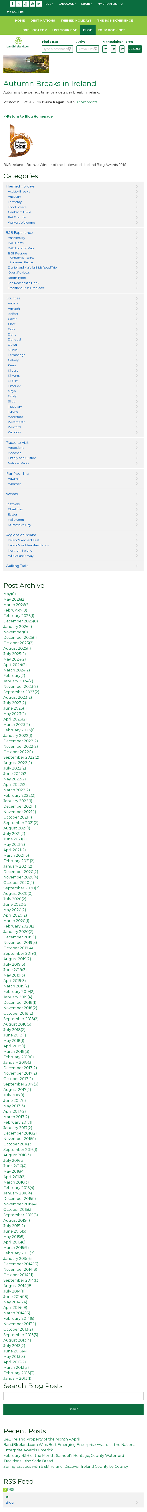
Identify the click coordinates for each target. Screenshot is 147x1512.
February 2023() (19, 730)
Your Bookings (111, 30)
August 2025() (17, 648)
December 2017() (20, 1068)
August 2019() (17, 959)
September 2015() (20, 1215)
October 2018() (18, 1013)
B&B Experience (19, 233)
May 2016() (14, 1171)
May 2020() (14, 910)
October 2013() (18, 1329)
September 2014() (21, 1280)
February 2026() (18, 616)
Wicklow (14, 432)
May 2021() (14, 844)
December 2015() (19, 1198)
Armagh (14, 308)
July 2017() (13, 1095)
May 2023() (14, 714)
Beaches (14, 453)
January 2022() (17, 735)
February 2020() (19, 926)
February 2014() (18, 1318)
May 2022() (14, 779)
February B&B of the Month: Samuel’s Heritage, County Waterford (63, 1455)
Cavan (12, 319)
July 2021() (14, 833)
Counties (13, 298)
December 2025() (20, 621)
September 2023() (21, 692)
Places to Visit (17, 443)
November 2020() (20, 877)
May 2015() (14, 1237)
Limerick (14, 386)
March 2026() (16, 605)
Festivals (13, 504)
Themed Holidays (76, 20)
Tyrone (13, 411)
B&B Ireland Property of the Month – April (41, 1439)
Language (67, 3)
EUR (49, 3)
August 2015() (16, 1220)
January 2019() (17, 997)
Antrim (13, 303)
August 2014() (18, 1286)
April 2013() (14, 1362)
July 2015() (14, 1226)
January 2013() (17, 1378)
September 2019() (20, 953)
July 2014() (14, 1291)
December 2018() (19, 1002)
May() (9, 594)
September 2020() (21, 888)
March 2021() (16, 855)
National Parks (18, 463)
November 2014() (20, 1269)
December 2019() (19, 937)
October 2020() (18, 883)
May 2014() (15, 1302)
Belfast (13, 314)
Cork (11, 329)
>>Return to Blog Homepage (28, 116)
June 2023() (15, 708)
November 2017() (20, 1073)
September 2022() (21, 757)
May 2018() (13, 1040)
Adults (113, 41)
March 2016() (16, 1182)
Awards (12, 494)
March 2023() (16, 725)
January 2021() (17, 866)
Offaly (12, 396)
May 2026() (14, 599)
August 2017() (17, 1090)
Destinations (42, 20)
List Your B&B (64, 30)
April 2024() (15, 665)
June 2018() (14, 1035)
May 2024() (14, 659)
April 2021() (14, 850)
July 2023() (14, 703)
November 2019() (20, 942)
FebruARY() (15, 610)
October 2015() (18, 1209)
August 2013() (17, 1340)
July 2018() (14, 1030)
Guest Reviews (19, 272)
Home (20, 20)
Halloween (16, 519)
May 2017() (14, 1106)
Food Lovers (17, 207)
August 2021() (16, 828)
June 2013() (15, 1351)
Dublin (13, 350)
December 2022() (20, 741)
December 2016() (20, 1133)
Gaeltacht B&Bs (19, 212)
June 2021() (15, 839)
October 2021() (17, 817)
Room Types (17, 277)
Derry (12, 334)
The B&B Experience (115, 20)
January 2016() (17, 1193)
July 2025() (14, 654)
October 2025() (18, 643)
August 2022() (17, 763)
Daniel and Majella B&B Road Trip (32, 267)
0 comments (86, 102)
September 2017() (20, 1084)
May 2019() (14, 975)
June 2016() (15, 1166)
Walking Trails (17, 566)
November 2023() (20, 686)
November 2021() (19, 812)
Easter (12, 514)
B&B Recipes (17, 253)
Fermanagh (16, 355)
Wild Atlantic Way (20, 555)
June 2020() (15, 904)
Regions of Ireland (21, 535)
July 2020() (14, 899)
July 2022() (14, 768)
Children (121, 41)
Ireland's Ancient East (23, 540)
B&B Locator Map (21, 248)
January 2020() (18, 932)
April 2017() (14, 1111)
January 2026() (17, 626)
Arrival (81, 41)
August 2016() (17, 1155)
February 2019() (19, 991)
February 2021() (19, 861)
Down (12, 344)
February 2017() (18, 1122)
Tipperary (15, 406)
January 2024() (18, 681)
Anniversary (16, 237)
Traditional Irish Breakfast (26, 288)
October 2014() (18, 1275)
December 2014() (20, 1264)
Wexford (14, 427)
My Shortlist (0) (110, 3)
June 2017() (14, 1100)
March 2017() (16, 1117)
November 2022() (20, 746)
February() (14, 675)
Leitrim (13, 380)
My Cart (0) (15, 11)
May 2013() (14, 1356)
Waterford (15, 417)
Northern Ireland (20, 550)
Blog (87, 30)
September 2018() (21, 1019)
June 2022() (15, 774)
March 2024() (16, 670)
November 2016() (19, 1139)
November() (15, 632)
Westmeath (16, 422)
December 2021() (19, 806)
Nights (104, 41)
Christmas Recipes (22, 257)
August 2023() (17, 697)
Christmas (15, 509)
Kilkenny (14, 375)
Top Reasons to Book (23, 283)
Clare (12, 324)
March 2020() (16, 921)
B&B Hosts (15, 243)
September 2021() (20, 823)
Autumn (14, 478)
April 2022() (15, 784)
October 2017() (18, 1079)
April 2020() (15, 915)
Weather (14, 484)
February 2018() (18, 1057)
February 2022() (19, 795)
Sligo (11, 401)
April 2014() (15, 1307)
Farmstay (15, 202)
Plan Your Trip (17, 473)
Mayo (12, 391)
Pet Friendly (17, 217)
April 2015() (14, 1242)
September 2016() (20, 1149)
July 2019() (14, 964)
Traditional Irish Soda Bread (28, 1461)
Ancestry (14, 196)
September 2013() (20, 1335)
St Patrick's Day (19, 525)
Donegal (14, 339)
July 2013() (14, 1346)
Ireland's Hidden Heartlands (28, 545)
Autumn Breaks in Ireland (49, 83)
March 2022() (16, 790)
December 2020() (20, 872)
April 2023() (15, 719)
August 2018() (17, 1024)
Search (135, 49)
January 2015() (17, 1258)
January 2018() (18, 1062)
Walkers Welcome (21, 222)
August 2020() (18, 893)
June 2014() (15, 1297)
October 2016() (18, 1144)
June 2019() (15, 970)
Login (86, 3)
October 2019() (18, 948)
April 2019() (14, 981)
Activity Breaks (19, 191)
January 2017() (17, 1128)
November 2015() (20, 1204)
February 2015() (19, 1253)
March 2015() (16, 1248)
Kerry (12, 365)
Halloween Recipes (22, 262)
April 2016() (14, 1177)
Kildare (13, 370)
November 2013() (19, 1324)
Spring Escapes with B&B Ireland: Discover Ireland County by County (65, 1466)
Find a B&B (50, 41)
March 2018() (16, 1051)
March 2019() (16, 986)
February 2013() (19, 1373)
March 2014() (16, 1313)
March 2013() (16, 1367)
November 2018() (20, 1008)
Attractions (16, 447)
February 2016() (18, 1188)
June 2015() (14, 1231)
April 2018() (14, 1046)
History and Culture (22, 458)
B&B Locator (35, 30)
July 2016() (14, 1160)
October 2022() (18, 752)
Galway (13, 360)
